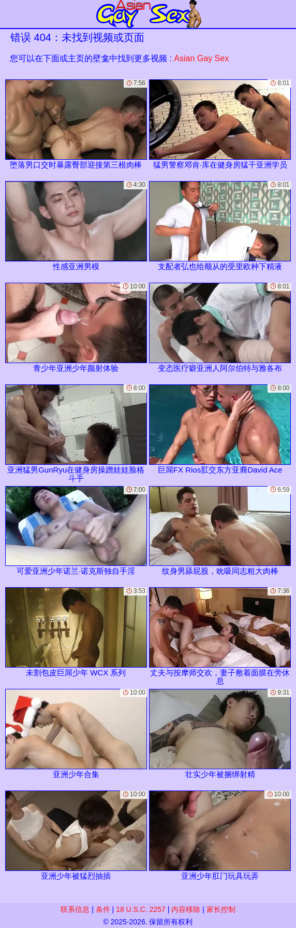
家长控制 (220, 909)
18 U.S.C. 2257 (141, 909)
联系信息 (75, 909)
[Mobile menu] (9, 14)
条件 (103, 909)
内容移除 (185, 909)
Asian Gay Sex (201, 58)
